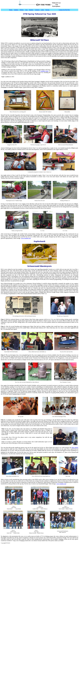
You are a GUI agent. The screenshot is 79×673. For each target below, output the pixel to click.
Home (11, 9)
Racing (47, 9)
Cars (26, 9)
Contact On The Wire (64, 9)
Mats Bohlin (75, 447)
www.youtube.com (26, 238)
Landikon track (44, 71)
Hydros (22, 9)
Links (42, 9)
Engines (31, 9)
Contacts (37, 9)
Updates (16, 9)
